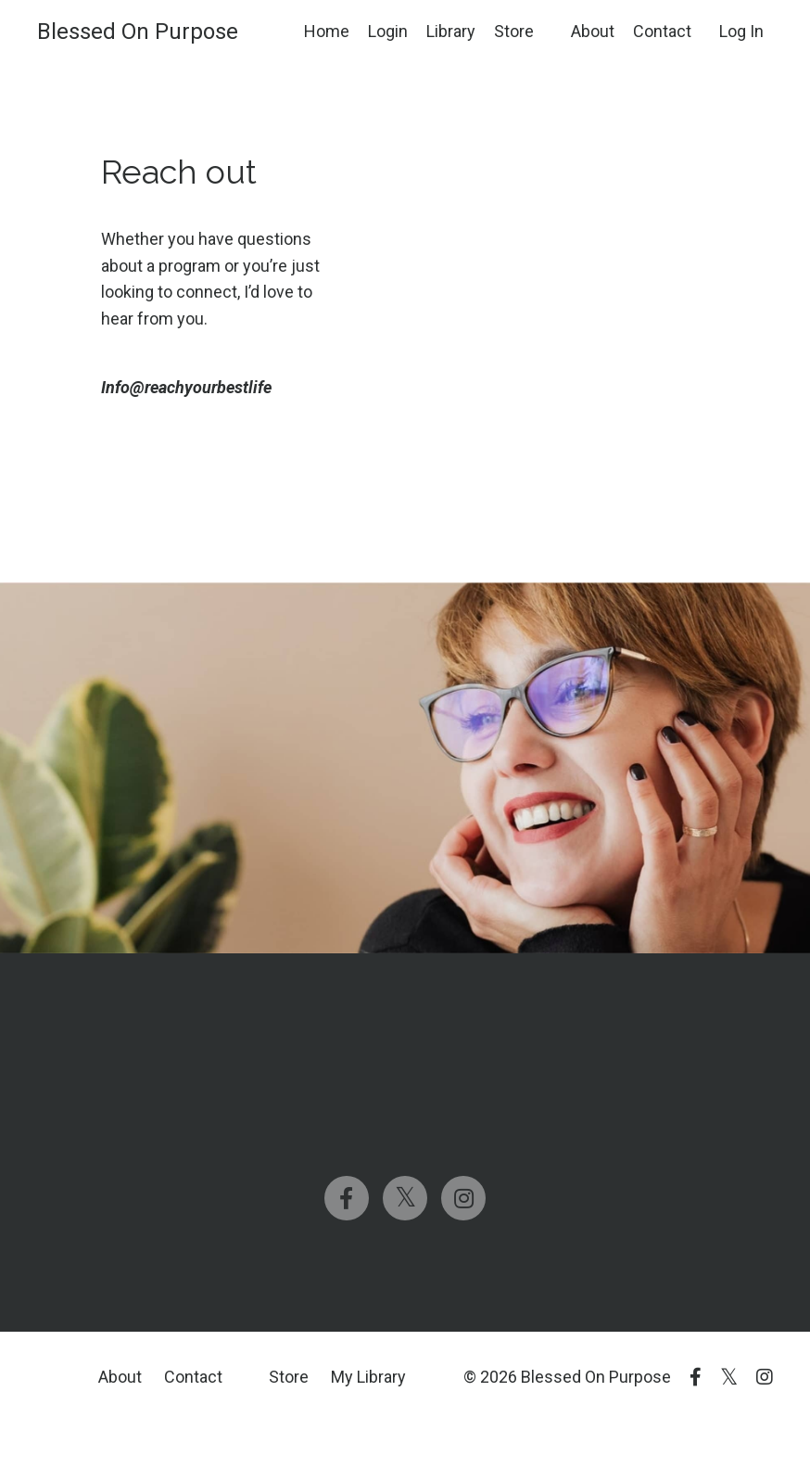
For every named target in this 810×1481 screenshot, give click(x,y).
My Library (368, 1376)
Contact (662, 31)
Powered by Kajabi (719, 1433)
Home (326, 31)
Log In (741, 31)
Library (450, 31)
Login (388, 31)
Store (514, 31)
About (592, 31)
